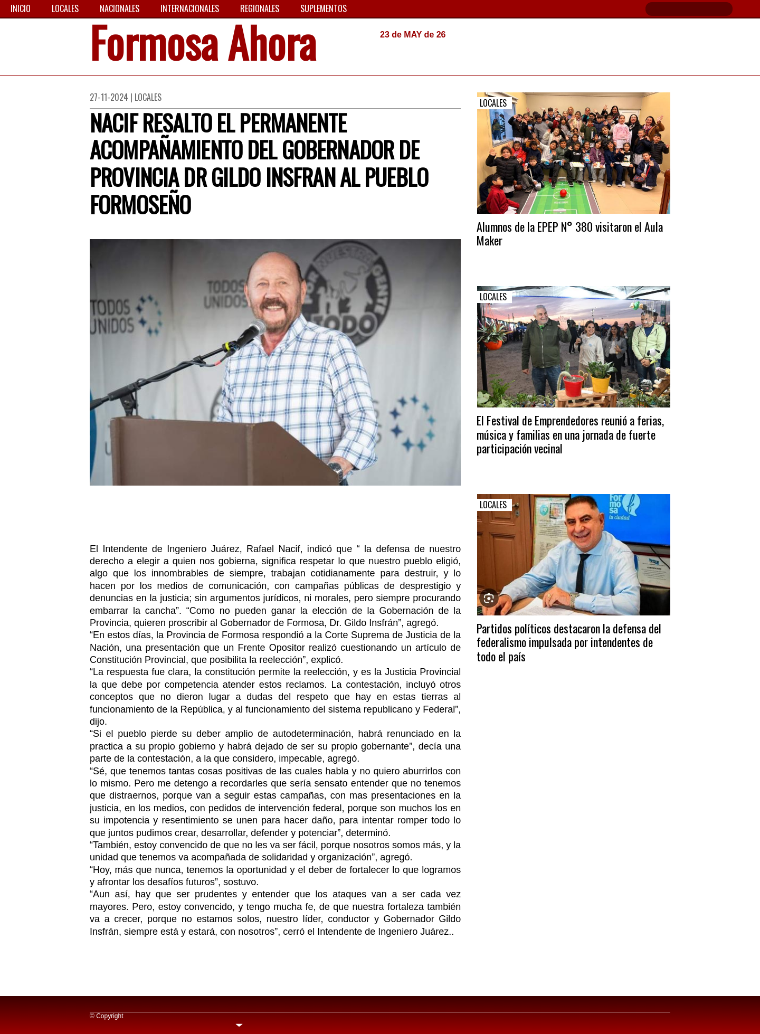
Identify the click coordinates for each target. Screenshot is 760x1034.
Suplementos (323, 8)
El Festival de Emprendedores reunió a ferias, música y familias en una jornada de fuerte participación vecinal (570, 434)
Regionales (259, 8)
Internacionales (189, 8)
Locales (65, 8)
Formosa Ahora (203, 45)
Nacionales (119, 8)
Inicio (21, 8)
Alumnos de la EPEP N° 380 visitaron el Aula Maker (570, 233)
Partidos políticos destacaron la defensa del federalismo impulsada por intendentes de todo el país (569, 642)
